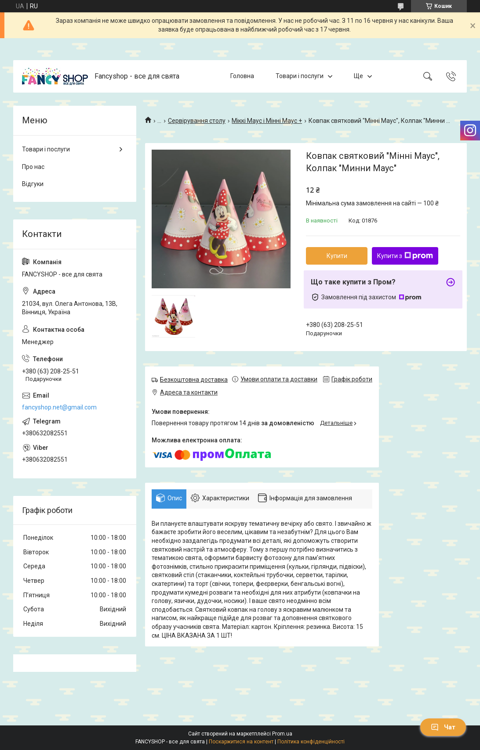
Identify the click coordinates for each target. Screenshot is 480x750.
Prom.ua (282, 734)
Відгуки (33, 183)
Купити (337, 255)
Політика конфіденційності (311, 742)
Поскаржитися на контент (241, 742)
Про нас (33, 166)
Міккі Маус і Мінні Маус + (267, 120)
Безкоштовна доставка (194, 379)
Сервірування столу (196, 120)
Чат (443, 727)
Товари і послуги (300, 75)
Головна (242, 75)
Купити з (405, 256)
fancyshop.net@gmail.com (59, 407)
